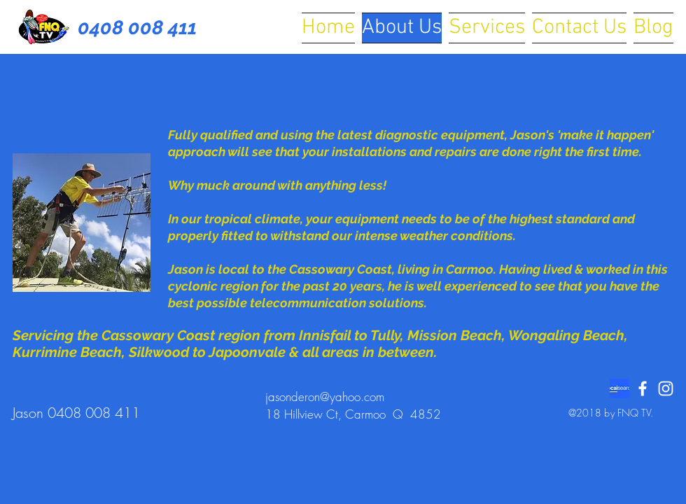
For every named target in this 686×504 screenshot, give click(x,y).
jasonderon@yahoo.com (324, 396)
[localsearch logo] (619, 388)
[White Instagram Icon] (666, 388)
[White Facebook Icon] (642, 388)
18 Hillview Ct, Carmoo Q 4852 (353, 414)
